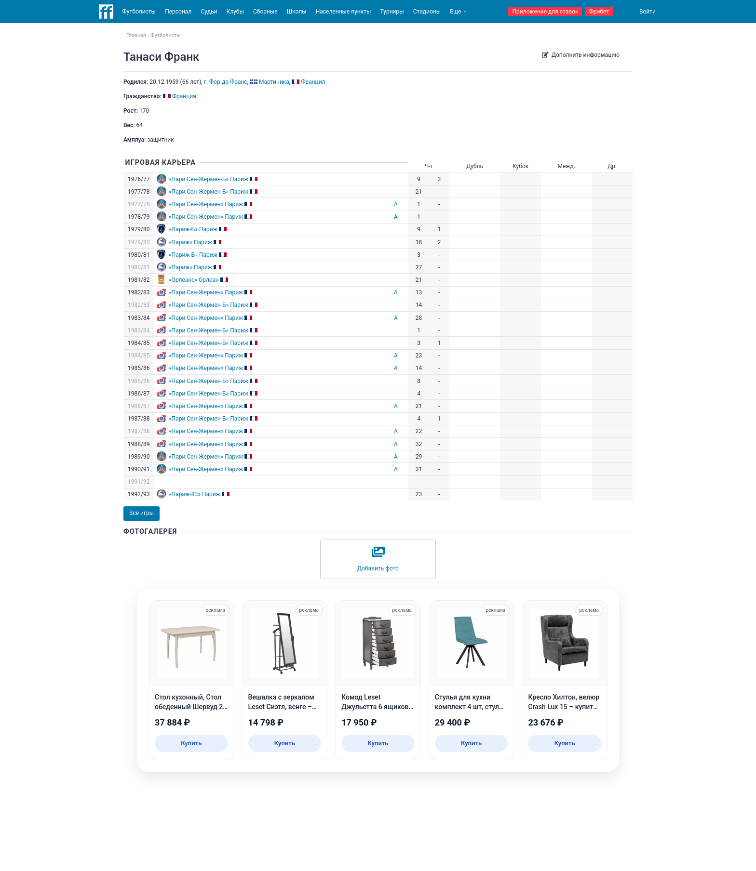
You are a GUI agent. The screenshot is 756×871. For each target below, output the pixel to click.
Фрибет (599, 11)
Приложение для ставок (545, 11)
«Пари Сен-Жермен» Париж (206, 204)
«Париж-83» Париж (194, 494)
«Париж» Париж (190, 242)
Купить (191, 743)
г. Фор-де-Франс (225, 82)
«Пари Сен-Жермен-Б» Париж (208, 179)
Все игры (141, 513)
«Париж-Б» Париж (193, 229)
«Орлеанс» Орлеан (194, 280)
